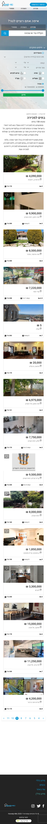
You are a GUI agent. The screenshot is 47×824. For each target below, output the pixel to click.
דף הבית (42, 114)
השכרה (23, 8)
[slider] (43, 90)
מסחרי (11, 8)
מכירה (35, 8)
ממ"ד (19, 78)
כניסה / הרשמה (38, 4)
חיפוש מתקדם (37, 47)
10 (12, 718)
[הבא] (3, 718)
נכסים (42, 785)
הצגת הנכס (23, 172)
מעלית (37, 78)
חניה (38, 73)
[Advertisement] (23, 745)
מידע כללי (40, 780)
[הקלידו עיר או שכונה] (23, 33)
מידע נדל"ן (40, 794)
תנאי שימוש (23, 817)
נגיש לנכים (17, 73)
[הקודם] (43, 718)
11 (8, 718)
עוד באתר (40, 789)
